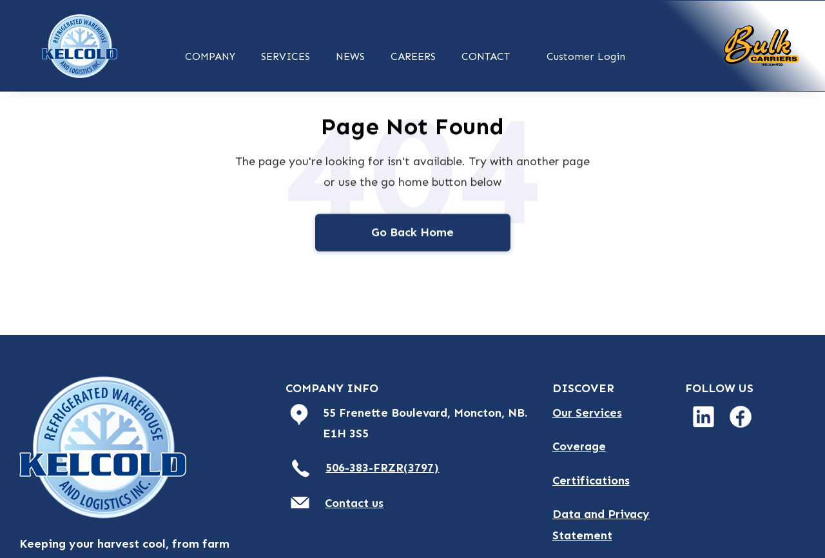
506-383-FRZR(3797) (382, 468)
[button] (210, 54)
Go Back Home (412, 233)
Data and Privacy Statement (601, 524)
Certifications (591, 480)
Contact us (354, 503)
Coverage (579, 446)
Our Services (587, 413)
